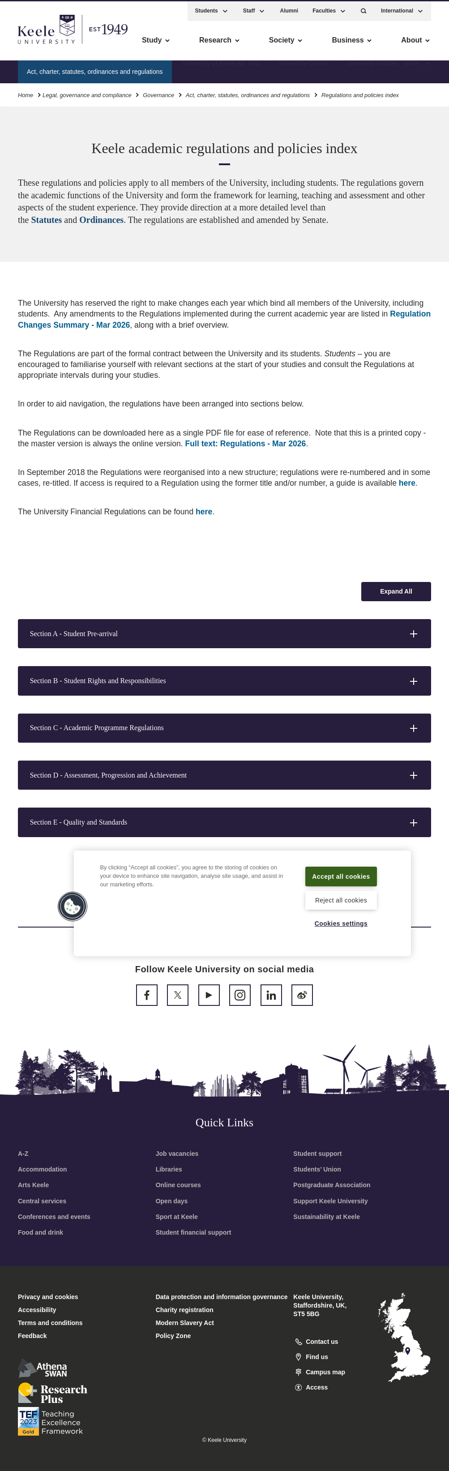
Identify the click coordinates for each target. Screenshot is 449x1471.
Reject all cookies (341, 899)
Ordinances (101, 220)
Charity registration (185, 1309)
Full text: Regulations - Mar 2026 (245, 443)
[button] (364, 9)
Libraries (169, 1169)
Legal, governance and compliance (87, 93)
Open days (172, 1201)
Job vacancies (177, 1153)
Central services (42, 1201)
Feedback (32, 1335)
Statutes (47, 220)
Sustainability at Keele (326, 1216)
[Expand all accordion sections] (396, 591)
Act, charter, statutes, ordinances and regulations (248, 93)
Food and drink (40, 1232)
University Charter (304, 69)
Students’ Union (317, 1169)
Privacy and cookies (48, 1296)
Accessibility (37, 1309)
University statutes (372, 69)
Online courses (178, 1185)
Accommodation (42, 1169)
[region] (242, 897)
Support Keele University (330, 1201)
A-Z (23, 1153)
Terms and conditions (50, 1322)
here (407, 483)
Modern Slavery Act (185, 1322)
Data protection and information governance (222, 1296)
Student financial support (193, 1232)
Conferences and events (54, 1216)
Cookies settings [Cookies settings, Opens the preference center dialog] (341, 923)
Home (25, 93)
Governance (158, 93)
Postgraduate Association (331, 1185)
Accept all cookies (341, 870)
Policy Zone (173, 1335)
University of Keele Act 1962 (222, 69)
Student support (317, 1153)
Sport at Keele (177, 1216)
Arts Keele (33, 1185)
